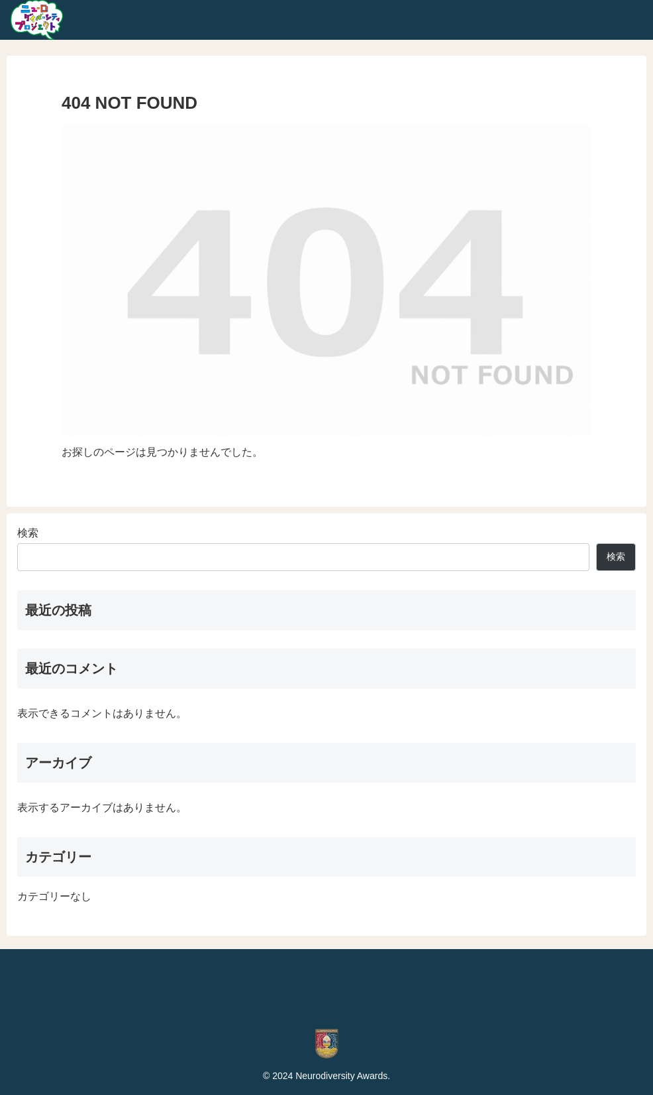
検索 (27, 533)
